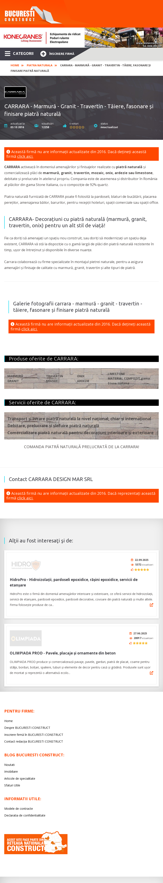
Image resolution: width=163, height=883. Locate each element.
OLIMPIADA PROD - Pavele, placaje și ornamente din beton (63, 650)
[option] (81, 38)
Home (15, 65)
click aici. (25, 156)
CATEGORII (19, 53)
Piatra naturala (39, 65)
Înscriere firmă (57, 53)
